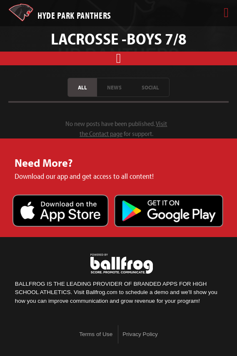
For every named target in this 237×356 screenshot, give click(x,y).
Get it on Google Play (168, 212)
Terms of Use (95, 334)
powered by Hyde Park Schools (121, 264)
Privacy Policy (140, 334)
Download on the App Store (60, 212)
